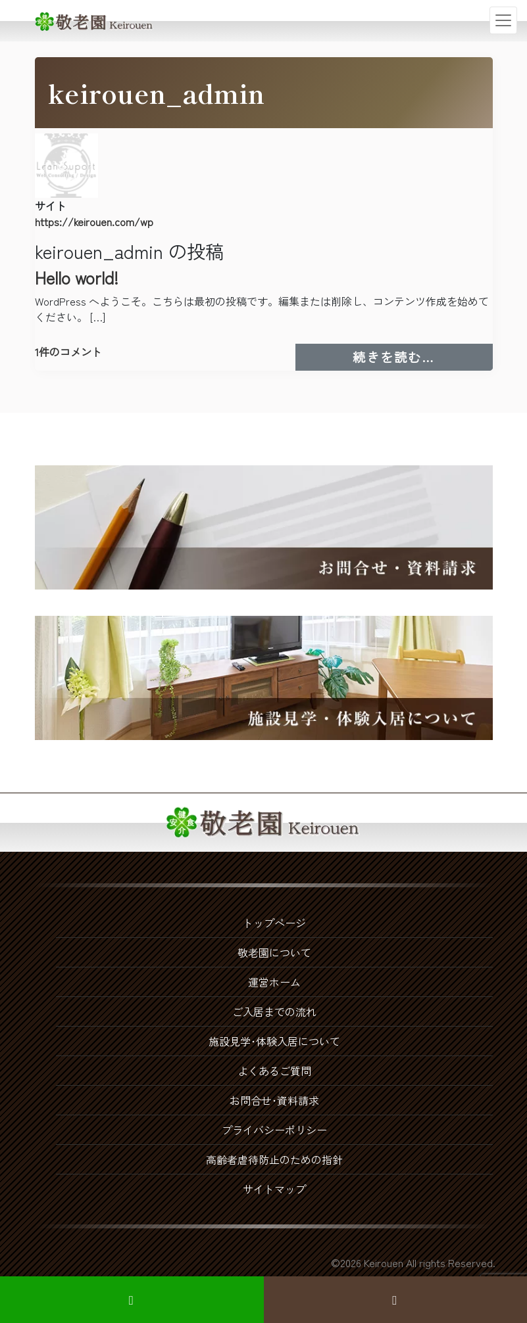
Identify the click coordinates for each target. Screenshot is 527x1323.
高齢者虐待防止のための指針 (274, 1159)
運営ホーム (274, 982)
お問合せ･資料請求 (274, 1100)
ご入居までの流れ (274, 1011)
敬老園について (274, 952)
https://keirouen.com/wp (94, 221)
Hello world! (76, 277)
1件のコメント (68, 352)
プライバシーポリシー (274, 1130)
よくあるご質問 (274, 1071)
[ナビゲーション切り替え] (503, 20)
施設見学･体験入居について (274, 1041)
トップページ (274, 923)
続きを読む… (423, 356)
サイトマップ (274, 1189)
